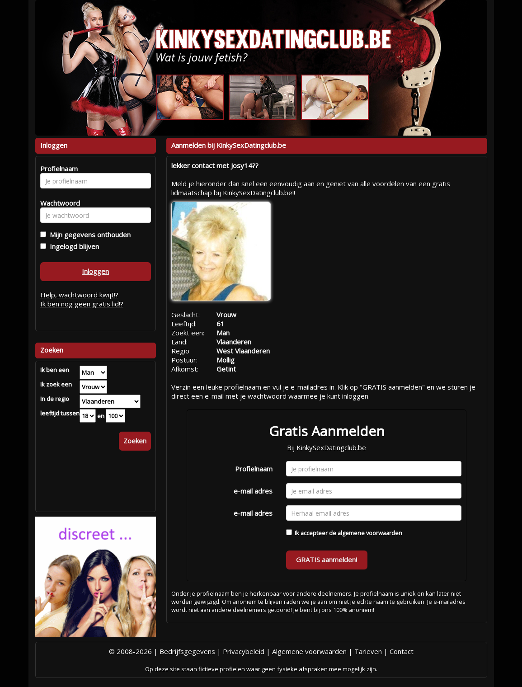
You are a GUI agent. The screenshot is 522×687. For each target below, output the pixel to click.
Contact (402, 651)
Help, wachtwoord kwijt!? (79, 294)
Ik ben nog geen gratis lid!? (81, 303)
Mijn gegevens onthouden (88, 234)
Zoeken (134, 440)
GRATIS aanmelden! (326, 559)
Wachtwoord (57, 202)
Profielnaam (254, 468)
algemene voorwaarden (370, 533)
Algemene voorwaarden (309, 651)
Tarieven (368, 651)
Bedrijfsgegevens (187, 651)
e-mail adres (253, 490)
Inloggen (95, 271)
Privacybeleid (243, 651)
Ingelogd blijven (72, 246)
